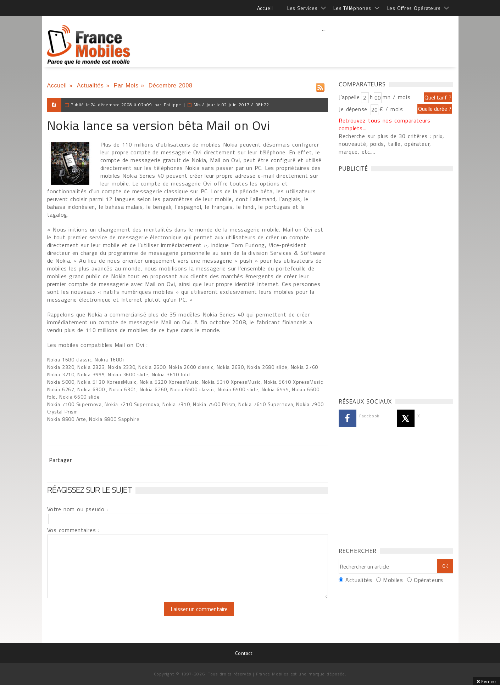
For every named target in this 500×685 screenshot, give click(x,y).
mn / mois (396, 97)
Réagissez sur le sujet (89, 489)
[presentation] (106, 615)
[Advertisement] (324, 44)
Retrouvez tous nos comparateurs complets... (384, 124)
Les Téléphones (352, 8)
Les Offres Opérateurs (414, 8)
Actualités (90, 85)
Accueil (265, 8)
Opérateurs (428, 580)
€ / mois (391, 109)
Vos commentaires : (73, 530)
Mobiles (393, 580)
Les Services (302, 8)
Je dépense (354, 109)
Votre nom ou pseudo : (77, 509)
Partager (60, 460)
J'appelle (349, 97)
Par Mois (126, 85)
